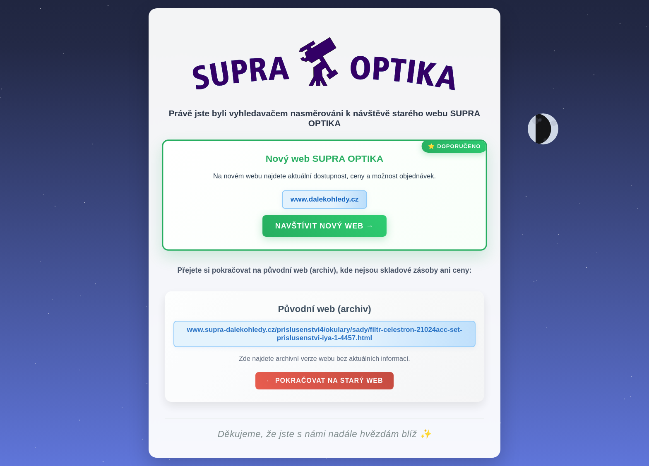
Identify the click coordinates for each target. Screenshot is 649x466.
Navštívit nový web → (324, 225)
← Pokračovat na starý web (324, 380)
